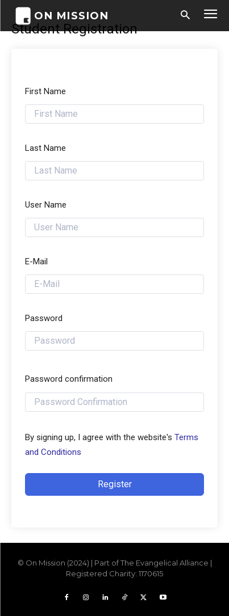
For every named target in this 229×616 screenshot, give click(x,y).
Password (44, 318)
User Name (45, 205)
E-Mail (36, 261)
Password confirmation (69, 379)
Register (115, 484)
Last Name (45, 148)
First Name (45, 91)
